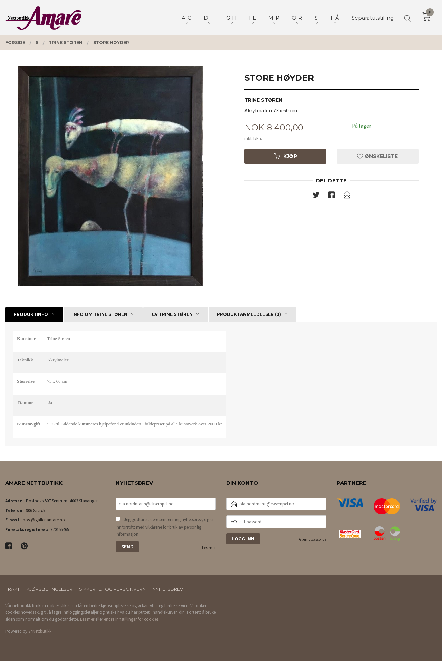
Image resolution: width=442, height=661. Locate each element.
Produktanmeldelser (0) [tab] (249, 314)
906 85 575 (35, 510)
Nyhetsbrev (167, 589)
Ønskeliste (377, 156)
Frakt (12, 589)
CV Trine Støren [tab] (172, 314)
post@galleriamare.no (44, 520)
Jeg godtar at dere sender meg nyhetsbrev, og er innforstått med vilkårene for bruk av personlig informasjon (165, 527)
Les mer (209, 547)
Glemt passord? (312, 539)
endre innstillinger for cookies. (132, 619)
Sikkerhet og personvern (112, 589)
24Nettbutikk (39, 631)
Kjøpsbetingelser (49, 589)
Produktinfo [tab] (30, 314)
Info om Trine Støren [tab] (99, 314)
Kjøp (285, 156)
